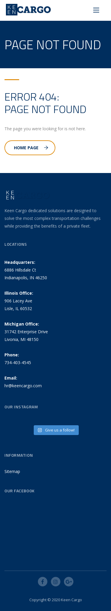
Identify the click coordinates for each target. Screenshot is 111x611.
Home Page (31, 147)
